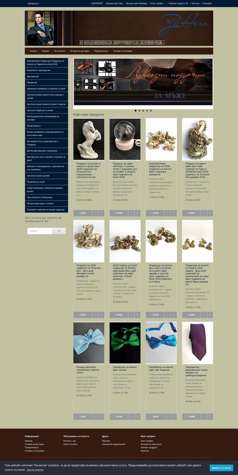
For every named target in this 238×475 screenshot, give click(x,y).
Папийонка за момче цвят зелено (125, 368)
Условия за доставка (79, 51)
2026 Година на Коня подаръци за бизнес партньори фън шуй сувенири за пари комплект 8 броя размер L (125, 272)
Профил (45, 51)
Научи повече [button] (35, 469)
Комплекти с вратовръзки (38, 70)
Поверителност (101, 51)
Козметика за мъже (36, 182)
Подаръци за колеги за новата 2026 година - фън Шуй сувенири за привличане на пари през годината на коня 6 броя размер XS (197, 275)
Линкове (28, 441)
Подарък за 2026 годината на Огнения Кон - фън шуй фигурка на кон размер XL (89, 271)
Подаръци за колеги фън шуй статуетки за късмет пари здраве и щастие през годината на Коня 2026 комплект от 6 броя (160, 273)
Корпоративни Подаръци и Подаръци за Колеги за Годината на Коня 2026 (45, 62)
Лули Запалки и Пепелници (39, 197)
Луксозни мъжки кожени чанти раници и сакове (45, 96)
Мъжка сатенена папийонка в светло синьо (88, 370)
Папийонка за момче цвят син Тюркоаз (161, 368)
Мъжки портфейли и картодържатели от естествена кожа (45, 133)
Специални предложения (113, 444)
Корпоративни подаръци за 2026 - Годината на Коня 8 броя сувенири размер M (160, 169)
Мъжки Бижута (33, 126)
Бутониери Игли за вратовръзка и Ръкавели (42, 143)
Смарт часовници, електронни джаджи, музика (45, 189)
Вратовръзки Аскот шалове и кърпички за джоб (46, 158)
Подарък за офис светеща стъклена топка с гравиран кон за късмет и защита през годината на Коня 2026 (125, 170)
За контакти (59, 51)
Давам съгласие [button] (221, 468)
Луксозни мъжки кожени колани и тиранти (46, 104)
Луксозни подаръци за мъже (40, 110)
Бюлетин (145, 451)
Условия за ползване (122, 51)
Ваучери (106, 441)
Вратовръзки (33, 76)
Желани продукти (149, 447)
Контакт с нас (69, 441)
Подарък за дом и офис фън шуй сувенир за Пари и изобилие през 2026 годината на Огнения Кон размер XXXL (197, 170)
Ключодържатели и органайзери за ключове (43, 118)
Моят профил (147, 441)
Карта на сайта (70, 444)
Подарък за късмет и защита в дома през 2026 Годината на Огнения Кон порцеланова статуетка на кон (89, 170)
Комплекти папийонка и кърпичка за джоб (46, 89)
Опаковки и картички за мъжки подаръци (46, 210)
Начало (33, 51)
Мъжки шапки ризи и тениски (40, 203)
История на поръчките (151, 444)
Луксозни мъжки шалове (38, 176)
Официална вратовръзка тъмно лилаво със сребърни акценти (196, 371)
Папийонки (32, 82)
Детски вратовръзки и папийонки (42, 151)
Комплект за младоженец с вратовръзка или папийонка (45, 168)
